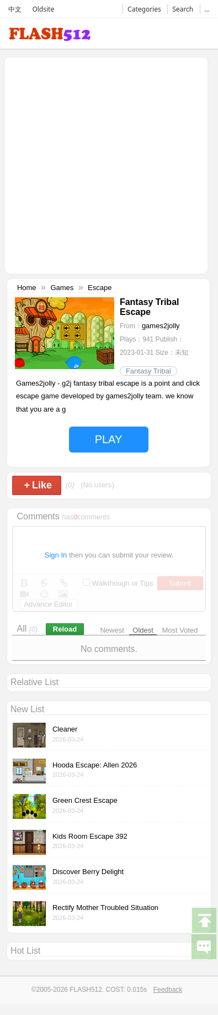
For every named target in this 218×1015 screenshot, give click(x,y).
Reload (65, 629)
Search (182, 9)
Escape (99, 287)
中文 (15, 9)
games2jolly (161, 326)
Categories (144, 9)
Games (61, 287)
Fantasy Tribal (148, 371)
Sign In (56, 555)
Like (38, 485)
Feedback (168, 989)
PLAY (109, 439)
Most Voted (180, 630)
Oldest (142, 630)
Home (26, 287)
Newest (112, 630)
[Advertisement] (103, 164)
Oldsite (43, 9)
